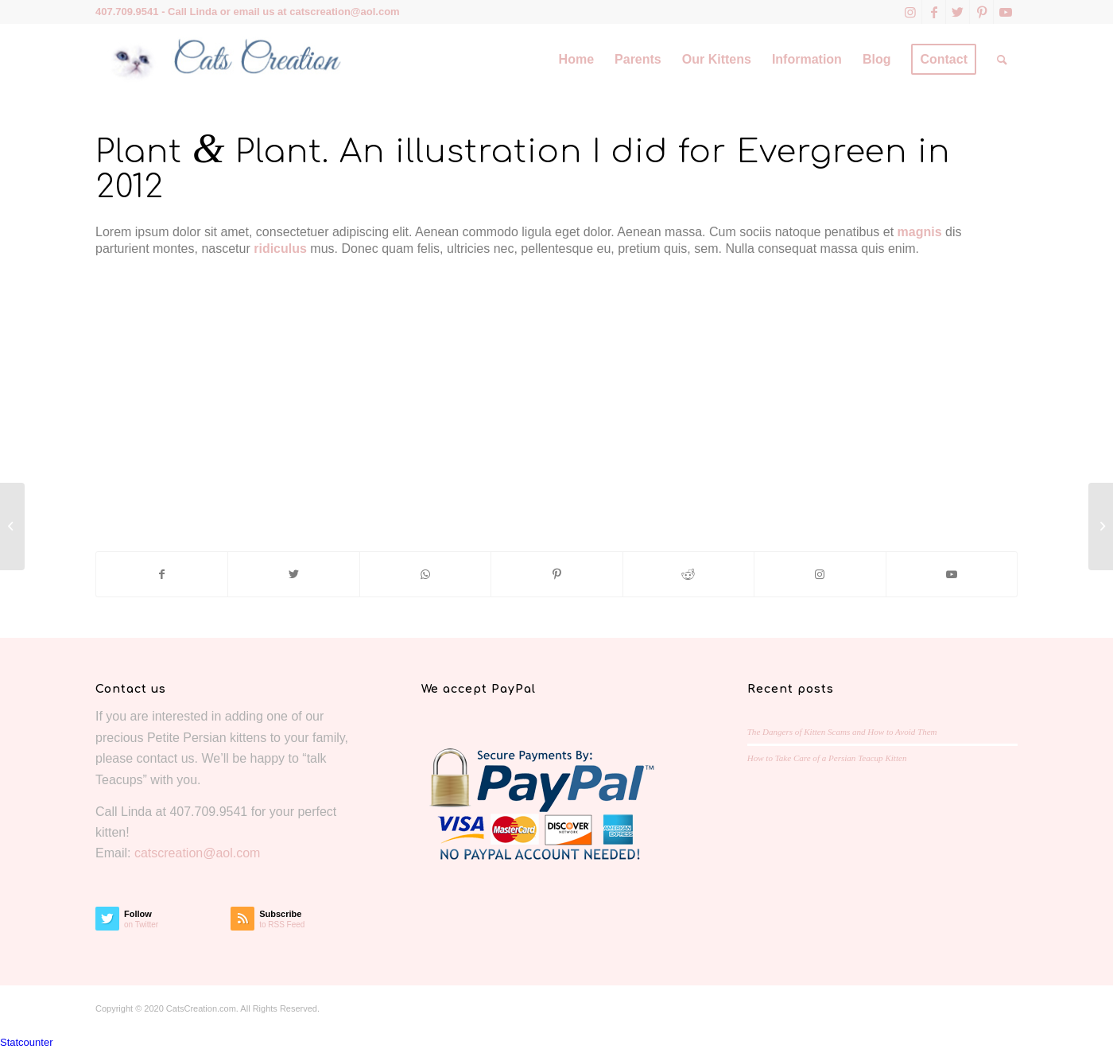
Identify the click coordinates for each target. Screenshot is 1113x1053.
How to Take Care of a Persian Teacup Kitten (827, 758)
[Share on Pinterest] (556, 574)
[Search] (1002, 59)
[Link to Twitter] (957, 12)
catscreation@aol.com (344, 11)
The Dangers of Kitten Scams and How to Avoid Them (842, 731)
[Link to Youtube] (1006, 12)
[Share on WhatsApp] (425, 574)
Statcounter (26, 1042)
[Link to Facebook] (933, 12)
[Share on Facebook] (161, 574)
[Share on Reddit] (688, 574)
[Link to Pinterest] (981, 12)
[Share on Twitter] (293, 574)
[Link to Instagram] (909, 12)
